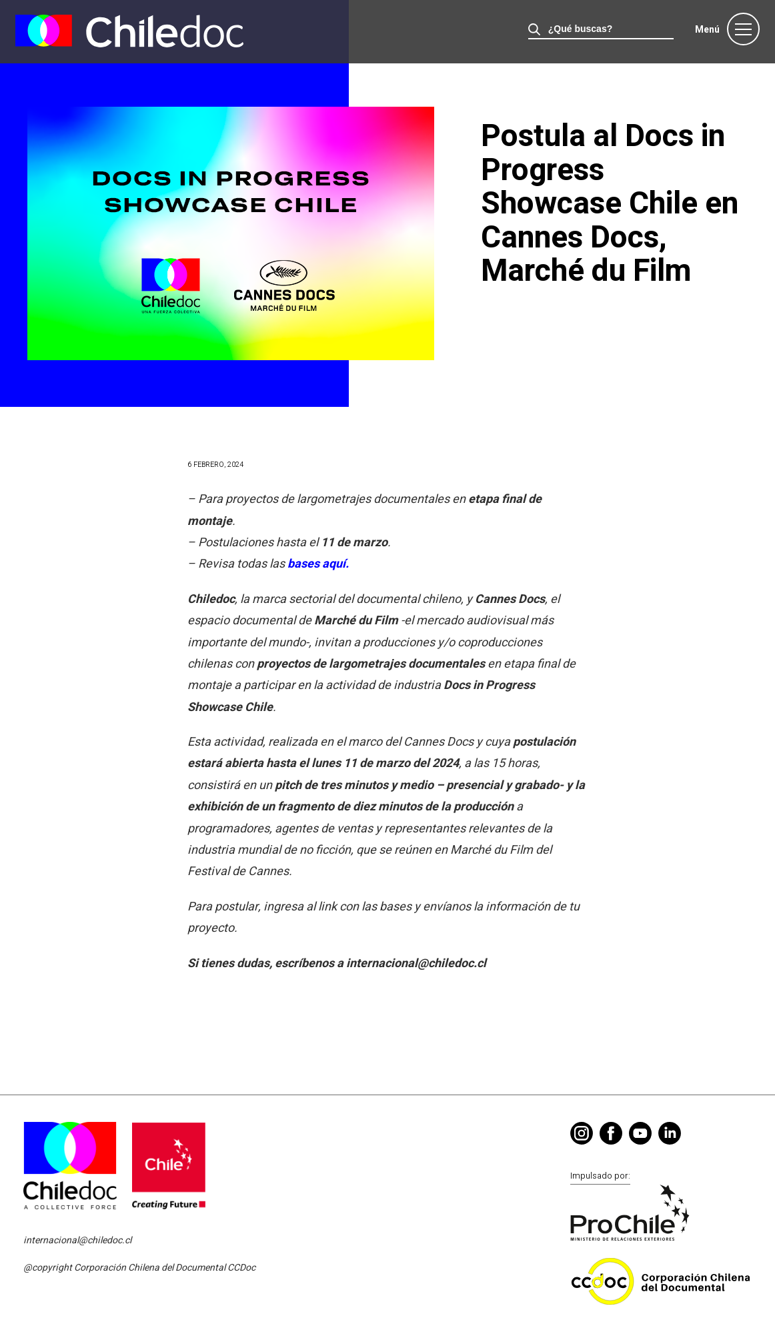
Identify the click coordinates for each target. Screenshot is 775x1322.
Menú (707, 30)
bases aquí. (318, 564)
